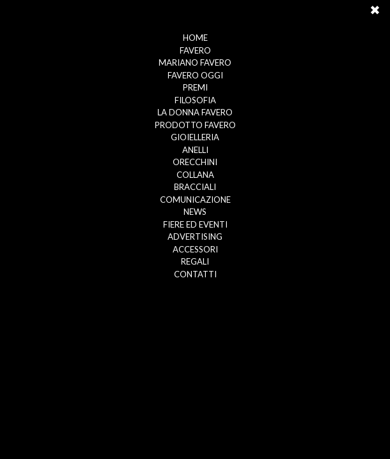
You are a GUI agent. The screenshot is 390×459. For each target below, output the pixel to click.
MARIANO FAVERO (195, 62)
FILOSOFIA (195, 100)
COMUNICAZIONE (195, 199)
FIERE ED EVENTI (195, 224)
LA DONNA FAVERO (195, 112)
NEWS (195, 212)
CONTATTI (195, 274)
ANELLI (195, 150)
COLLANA (195, 175)
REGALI (195, 261)
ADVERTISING (195, 236)
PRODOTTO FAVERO (195, 125)
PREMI (195, 87)
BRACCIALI (195, 187)
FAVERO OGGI (195, 75)
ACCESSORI (195, 249)
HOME (195, 38)
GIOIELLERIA (195, 137)
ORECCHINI (195, 162)
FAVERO (195, 50)
